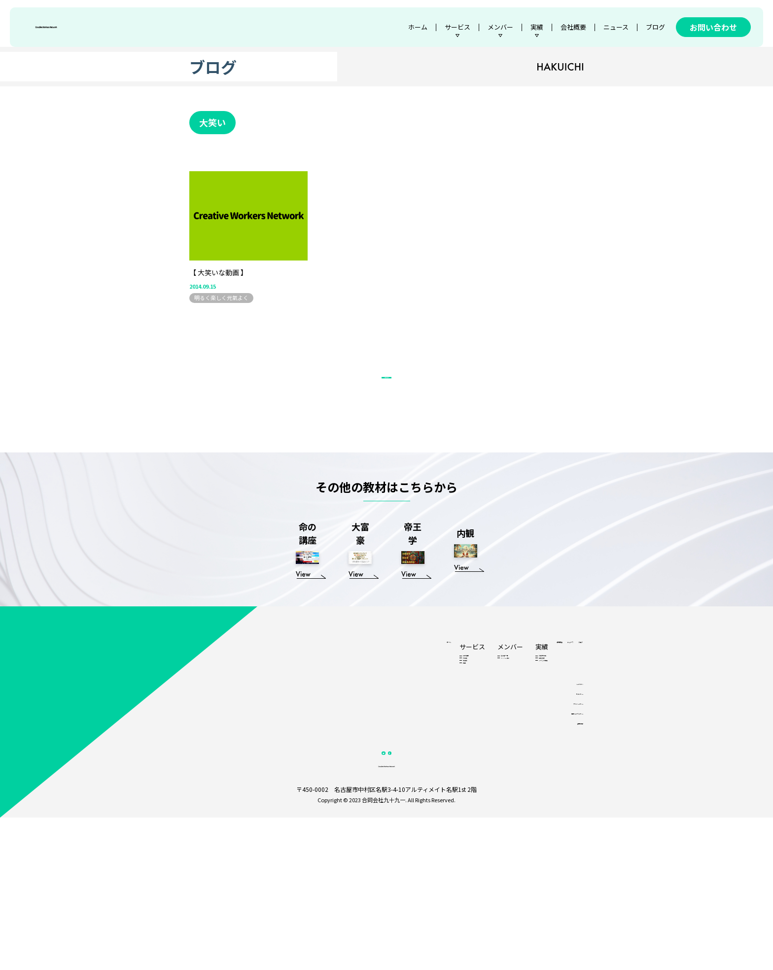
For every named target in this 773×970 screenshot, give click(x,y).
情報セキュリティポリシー (552, 847)
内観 (351, 785)
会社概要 (573, 27)
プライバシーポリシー (556, 835)
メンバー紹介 (403, 765)
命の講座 (357, 754)
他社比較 (450, 765)
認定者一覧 (401, 754)
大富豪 (354, 765)
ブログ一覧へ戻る (386, 446)
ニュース (616, 27)
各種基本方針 (566, 859)
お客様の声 (453, 754)
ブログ (655, 27)
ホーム (417, 27)
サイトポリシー (564, 822)
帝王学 (354, 775)
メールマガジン (564, 810)
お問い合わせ (713, 27)
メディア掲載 (456, 775)
